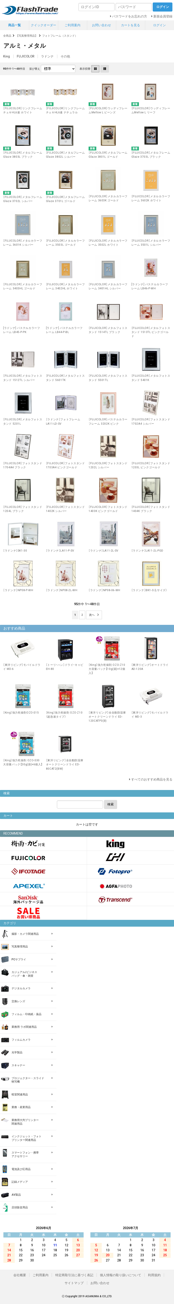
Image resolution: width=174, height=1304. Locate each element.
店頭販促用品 (20, 1207)
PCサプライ (19, 959)
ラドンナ (47, 56)
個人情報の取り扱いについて (120, 1275)
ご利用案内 (72, 25)
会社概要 (19, 1275)
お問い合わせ (101, 25)
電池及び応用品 (21, 1169)
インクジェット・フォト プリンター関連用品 (26, 1138)
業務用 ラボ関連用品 (24, 1026)
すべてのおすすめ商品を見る (151, 779)
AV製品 (16, 1194)
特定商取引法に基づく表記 (74, 1275)
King (6, 56)
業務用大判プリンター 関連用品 (25, 1121)
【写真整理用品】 (27, 35)
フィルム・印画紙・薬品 (26, 1014)
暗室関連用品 (20, 1094)
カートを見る (130, 25)
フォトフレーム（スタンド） (59, 35)
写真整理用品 (20, 946)
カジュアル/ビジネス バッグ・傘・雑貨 (24, 974)
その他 (65, 56)
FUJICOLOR (25, 56)
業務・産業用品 (21, 1107)
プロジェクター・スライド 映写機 (28, 1080)
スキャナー (18, 1065)
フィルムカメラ (21, 1039)
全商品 (7, 35)
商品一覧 (14, 25)
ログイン (159, 25)
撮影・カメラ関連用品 (25, 933)
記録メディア (20, 1181)
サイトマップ (74, 1283)
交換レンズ (18, 1001)
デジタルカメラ (21, 988)
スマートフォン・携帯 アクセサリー (25, 1154)
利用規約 (154, 1275)
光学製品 (17, 1052)
